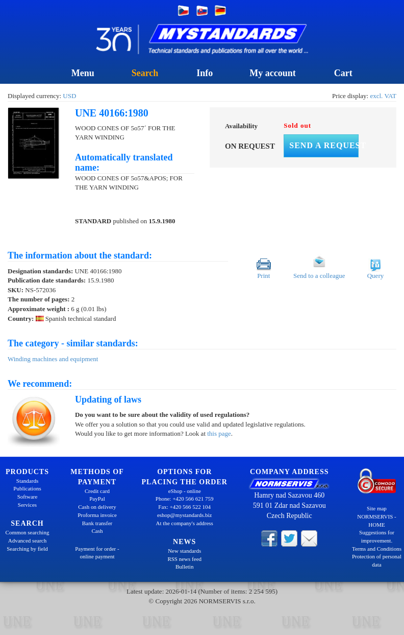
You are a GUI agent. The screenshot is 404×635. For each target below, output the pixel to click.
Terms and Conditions (376, 549)
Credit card (97, 491)
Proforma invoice (97, 515)
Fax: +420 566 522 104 (184, 507)
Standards (27, 481)
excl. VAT (383, 96)
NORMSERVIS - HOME (376, 520)
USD (69, 96)
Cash (97, 531)
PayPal (97, 499)
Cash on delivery (97, 507)
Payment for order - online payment (97, 553)
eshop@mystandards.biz (184, 515)
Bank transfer (97, 523)
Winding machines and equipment (53, 359)
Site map (377, 508)
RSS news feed (184, 559)
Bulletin (184, 566)
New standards (184, 551)
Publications (27, 488)
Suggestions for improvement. (376, 536)
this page (219, 433)
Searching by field (27, 549)
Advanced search (27, 540)
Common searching (27, 532)
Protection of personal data (376, 560)
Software (27, 496)
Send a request (324, 145)
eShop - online (184, 491)
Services (27, 505)
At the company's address (184, 523)
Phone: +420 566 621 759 (185, 499)
